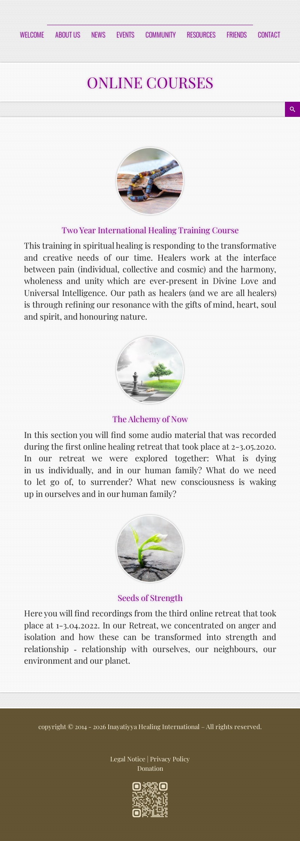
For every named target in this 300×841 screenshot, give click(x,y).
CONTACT (269, 34)
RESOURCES (201, 34)
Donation (150, 768)
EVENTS (125, 34)
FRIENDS (237, 34)
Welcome (32, 34)
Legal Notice (127, 759)
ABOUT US (67, 34)
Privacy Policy (170, 759)
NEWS (98, 34)
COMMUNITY (160, 34)
